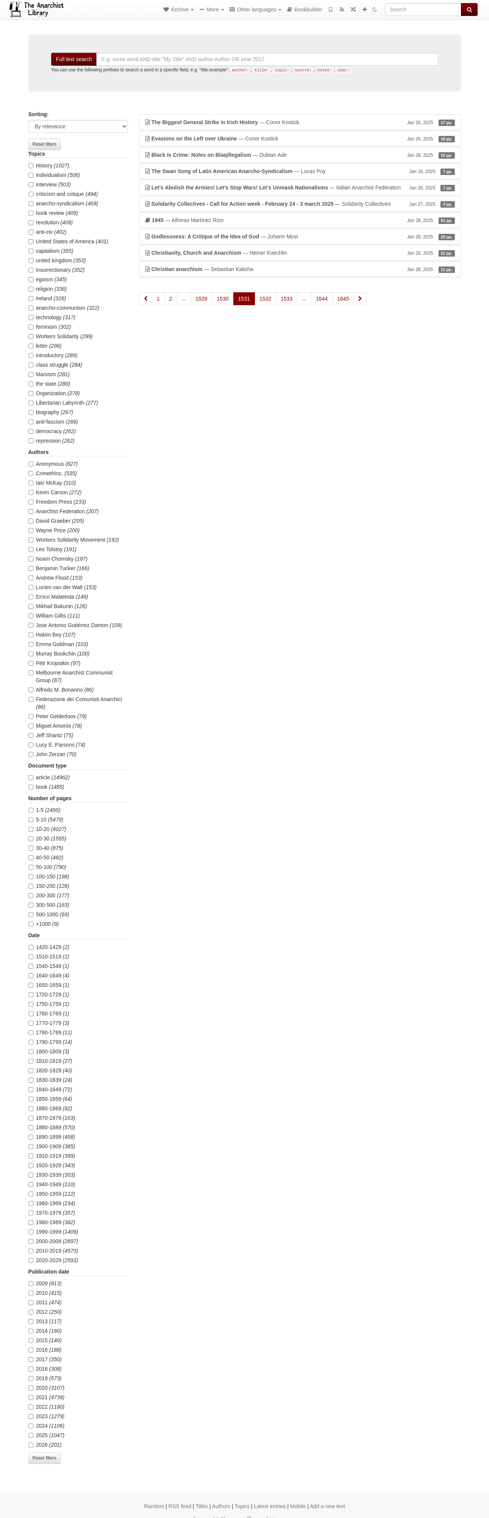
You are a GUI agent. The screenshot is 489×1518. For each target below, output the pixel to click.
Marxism (49, 374)
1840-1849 (50, 1089)
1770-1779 (48, 1023)
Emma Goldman (58, 644)
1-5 (44, 810)
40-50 (45, 857)
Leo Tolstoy (52, 549)
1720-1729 (48, 995)
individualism (54, 175)
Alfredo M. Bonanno (61, 690)
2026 (45, 1445)
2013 (45, 1321)
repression (51, 441)
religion (47, 289)
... (184, 299)
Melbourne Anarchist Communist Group (70, 676)
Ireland (47, 298)
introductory (53, 355)
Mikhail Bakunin (57, 606)
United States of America (68, 241)
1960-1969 (51, 1203)
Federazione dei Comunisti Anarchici (75, 703)
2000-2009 (53, 1241)
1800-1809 (48, 1051)
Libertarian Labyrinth (63, 403)
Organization (54, 393)
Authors (221, 1506)
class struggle (55, 365)
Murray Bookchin (59, 654)
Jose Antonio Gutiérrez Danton (75, 625)
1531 (244, 299)
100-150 (48, 876)
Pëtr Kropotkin (54, 663)
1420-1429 (48, 947)
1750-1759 (48, 1004)
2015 (45, 1340)
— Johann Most (300, 236)
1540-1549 (48, 966)
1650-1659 (48, 985)
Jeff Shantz (51, 735)
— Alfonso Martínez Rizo (300, 220)
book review (53, 213)
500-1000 (48, 914)
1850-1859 (50, 1099)
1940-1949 (51, 1184)
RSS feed (179, 1506)
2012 (45, 1312)
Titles (201, 1506)
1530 (222, 299)
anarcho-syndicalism (63, 203)
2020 (46, 1388)
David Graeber (56, 521)
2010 (45, 1293)
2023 (46, 1416)
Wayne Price (54, 530)
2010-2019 (53, 1251)
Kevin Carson (55, 492)
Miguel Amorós (55, 726)
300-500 (48, 905)
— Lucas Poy (300, 171)
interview (49, 184)
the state (49, 384)
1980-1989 (51, 1222)
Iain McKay (52, 483)
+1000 (43, 924)
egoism (47, 279)
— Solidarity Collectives (300, 204)
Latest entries (270, 1506)
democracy (52, 431)
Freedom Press (57, 502)
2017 (45, 1359)
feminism (49, 327)
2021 (46, 1397)
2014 (45, 1331)
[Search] (423, 9)
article (49, 777)
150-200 (48, 886)
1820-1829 (50, 1070)
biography (50, 412)
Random (154, 1506)
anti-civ (47, 232)
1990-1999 (53, 1232)
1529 (201, 299)
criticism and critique (63, 194)
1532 (265, 299)
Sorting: (38, 114)
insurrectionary (56, 270)
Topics (242, 1506)
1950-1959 (51, 1194)
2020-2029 (53, 1260)
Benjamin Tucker (59, 568)
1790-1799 (50, 1042)
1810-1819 (50, 1061)
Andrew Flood (55, 578)
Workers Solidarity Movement (73, 540)
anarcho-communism (63, 308)
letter (45, 346)
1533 (286, 299)
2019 (45, 1378)
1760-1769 (48, 1013)
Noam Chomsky (58, 559)
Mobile (298, 1506)
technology (51, 317)
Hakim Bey (51, 635)
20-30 (47, 838)
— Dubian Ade (300, 155)
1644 (322, 299)
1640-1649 (48, 976)
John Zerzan (52, 754)
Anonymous (53, 464)
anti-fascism (53, 422)
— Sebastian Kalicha (300, 269)
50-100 (47, 867)
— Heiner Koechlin (300, 253)
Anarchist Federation (63, 511)
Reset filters (45, 144)
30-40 (45, 848)
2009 (45, 1283)
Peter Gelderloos (57, 716)
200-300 (48, 895)
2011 (45, 1302)
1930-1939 (51, 1175)
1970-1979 (51, 1213)
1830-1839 (50, 1080)
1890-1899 (51, 1137)
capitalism (51, 251)
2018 (45, 1369)
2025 (46, 1435)
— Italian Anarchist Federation (300, 187)
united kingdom (57, 260)
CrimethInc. (52, 473)
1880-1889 (51, 1127)
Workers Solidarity (60, 336)
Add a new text (327, 1506)
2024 (46, 1426)
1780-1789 (50, 1032)
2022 (46, 1407)
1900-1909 (51, 1146)
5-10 (45, 820)
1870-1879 (51, 1118)
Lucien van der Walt (62, 587)
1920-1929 (51, 1165)
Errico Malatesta (58, 597)
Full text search (74, 59)
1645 (343, 299)
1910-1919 (51, 1156)
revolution (50, 222)
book (46, 787)
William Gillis (54, 616)
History (48, 165)
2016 (45, 1350)
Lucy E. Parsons (57, 745)
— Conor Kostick (300, 122)
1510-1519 (48, 957)
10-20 (47, 829)
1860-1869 (50, 1108)
